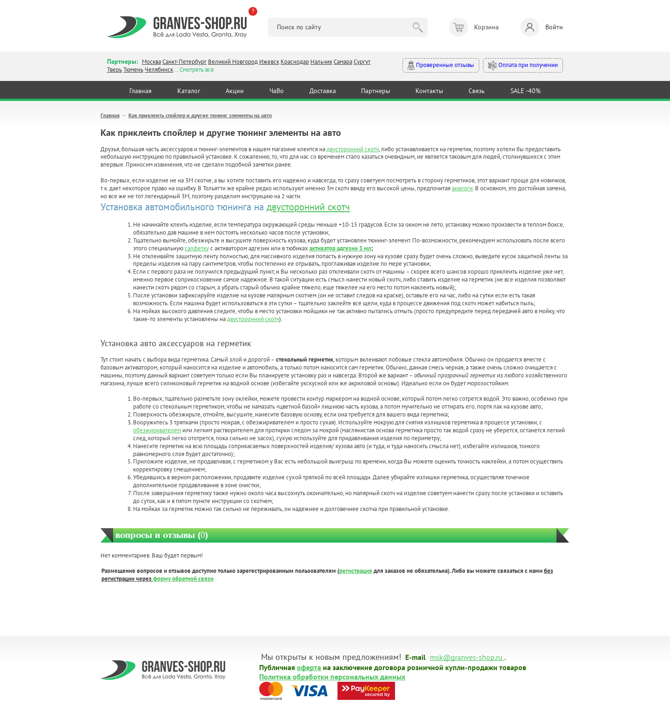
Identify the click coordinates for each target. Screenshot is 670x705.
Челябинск (159, 70)
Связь (477, 91)
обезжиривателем (157, 430)
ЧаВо (276, 91)
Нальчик (321, 62)
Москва (151, 62)
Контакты (429, 91)
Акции (235, 91)
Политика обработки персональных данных (332, 676)
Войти (541, 27)
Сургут (362, 62)
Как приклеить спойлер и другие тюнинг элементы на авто (200, 115)
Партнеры (375, 91)
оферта (309, 667)
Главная (140, 91)
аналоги (462, 188)
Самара (343, 62)
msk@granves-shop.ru (466, 656)
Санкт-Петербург (184, 62)
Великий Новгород (233, 62)
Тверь (114, 70)
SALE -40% (525, 91)
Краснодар (295, 62)
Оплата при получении (523, 65)
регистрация (355, 571)
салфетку (197, 248)
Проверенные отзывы (441, 65)
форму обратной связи (183, 579)
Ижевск (269, 62)
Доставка (322, 91)
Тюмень (133, 70)
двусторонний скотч (353, 149)
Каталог (188, 91)
